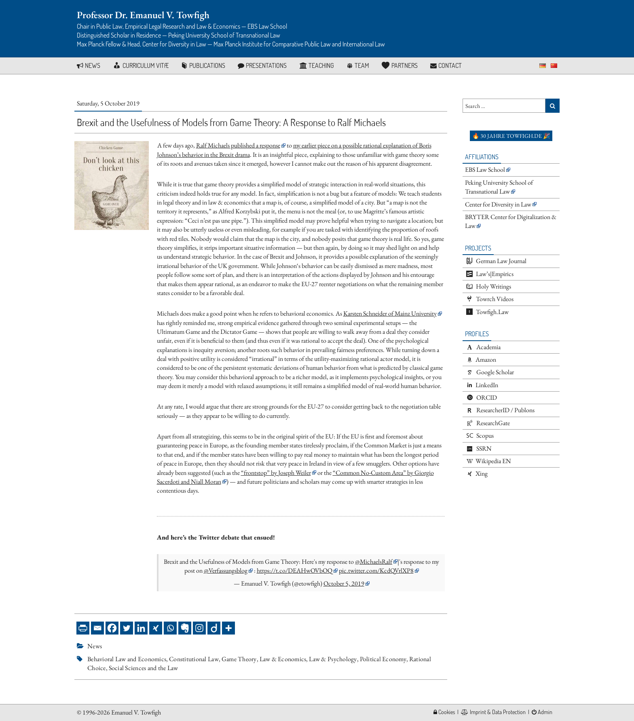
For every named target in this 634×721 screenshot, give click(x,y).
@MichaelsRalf (373, 561)
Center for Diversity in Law (498, 204)
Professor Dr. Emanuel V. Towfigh (143, 14)
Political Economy (383, 659)
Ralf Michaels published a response (238, 145)
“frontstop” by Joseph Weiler (276, 472)
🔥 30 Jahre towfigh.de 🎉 (511, 135)
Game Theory (239, 659)
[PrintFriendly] (82, 628)
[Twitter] (126, 628)
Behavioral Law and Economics (126, 659)
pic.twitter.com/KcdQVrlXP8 (376, 570)
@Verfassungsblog (225, 570)
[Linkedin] (141, 628)
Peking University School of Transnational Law (499, 187)
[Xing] (155, 628)
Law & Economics (283, 659)
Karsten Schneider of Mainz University (390, 313)
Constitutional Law (194, 659)
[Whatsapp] (170, 628)
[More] (228, 628)
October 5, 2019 (343, 583)
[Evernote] (184, 628)
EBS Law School (485, 169)
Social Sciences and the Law (143, 668)
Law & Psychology (333, 659)
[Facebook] (112, 628)
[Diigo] (213, 628)
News (94, 646)
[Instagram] (199, 628)
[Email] (97, 628)
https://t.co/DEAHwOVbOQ (294, 570)
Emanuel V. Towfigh (136, 712)
